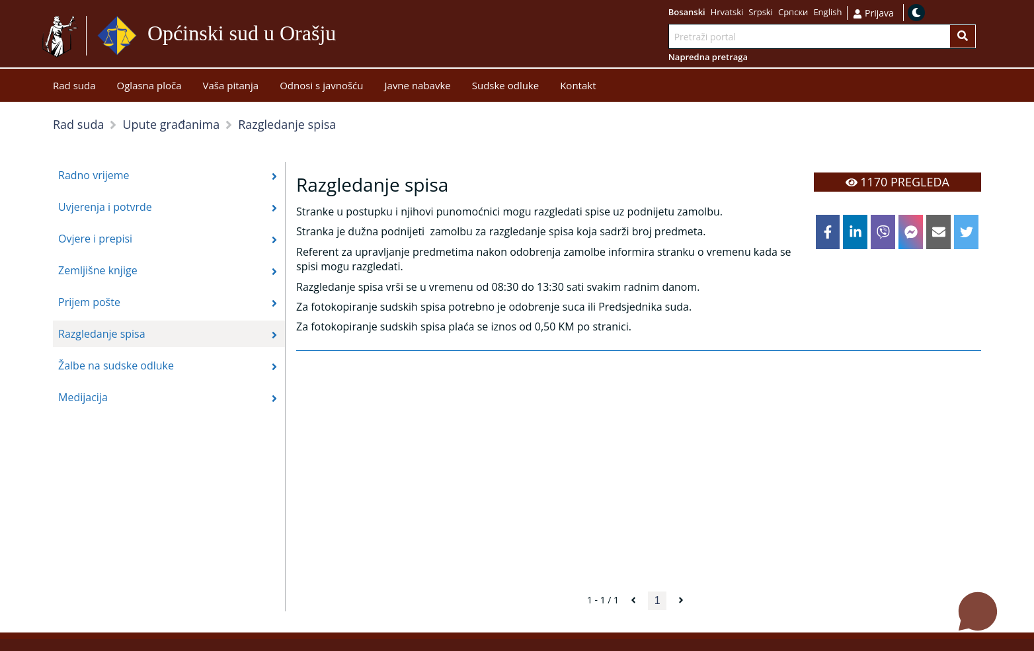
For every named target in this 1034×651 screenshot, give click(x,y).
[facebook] (828, 232)
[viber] (883, 232)
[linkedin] (855, 232)
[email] (938, 232)
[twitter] (966, 232)
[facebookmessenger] (910, 232)
